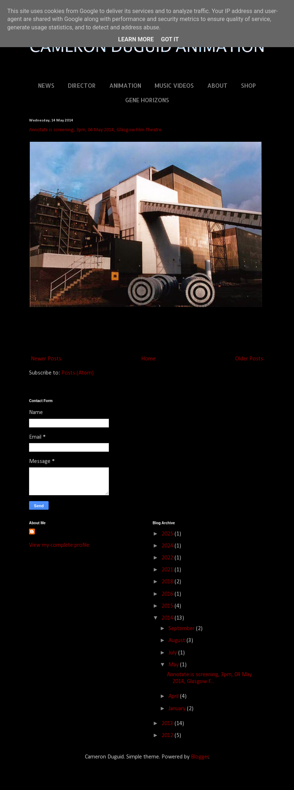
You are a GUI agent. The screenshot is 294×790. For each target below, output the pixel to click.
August (177, 641)
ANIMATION (125, 85)
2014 (168, 618)
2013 (168, 724)
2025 (168, 534)
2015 (168, 606)
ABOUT (217, 85)
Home (148, 359)
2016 (168, 594)
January (177, 709)
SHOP (248, 85)
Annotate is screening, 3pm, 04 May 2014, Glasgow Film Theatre (95, 130)
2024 (168, 546)
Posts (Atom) (77, 373)
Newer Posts (46, 359)
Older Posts (249, 359)
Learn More (136, 39)
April (174, 696)
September (182, 629)
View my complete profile (59, 545)
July (173, 653)
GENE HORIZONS (147, 100)
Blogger (200, 757)
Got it (170, 39)
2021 (168, 570)
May (174, 665)
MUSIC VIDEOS (174, 85)
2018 (168, 582)
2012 (168, 736)
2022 (168, 558)
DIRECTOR (82, 85)
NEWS (46, 85)
